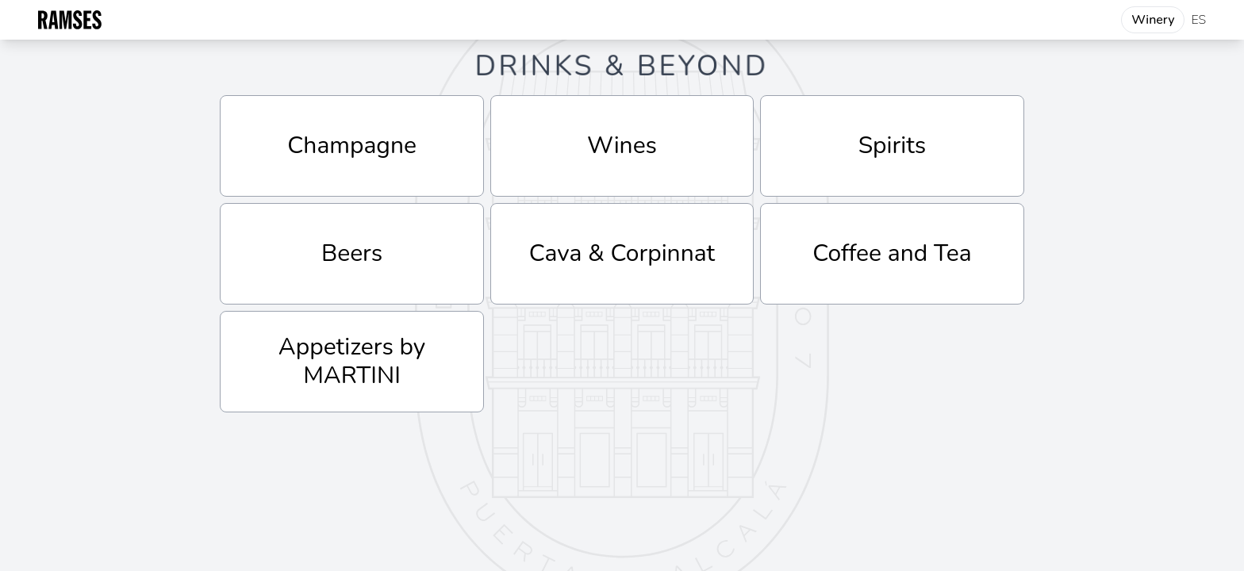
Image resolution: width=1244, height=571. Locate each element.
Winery (1152, 20)
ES (1198, 20)
